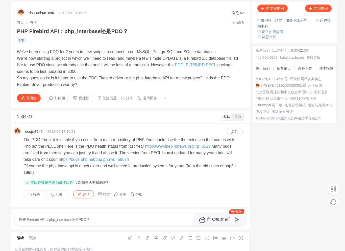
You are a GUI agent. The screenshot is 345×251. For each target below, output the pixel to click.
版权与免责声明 (320, 105)
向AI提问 (318, 8)
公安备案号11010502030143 (283, 85)
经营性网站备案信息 (306, 79)
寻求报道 (326, 68)
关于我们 (263, 68)
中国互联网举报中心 (271, 99)
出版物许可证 (282, 112)
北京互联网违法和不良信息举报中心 (284, 92)
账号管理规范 (295, 105)
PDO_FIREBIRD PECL (195, 65)
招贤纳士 (284, 68)
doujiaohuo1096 (41, 13)
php (21, 40)
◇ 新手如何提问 (270, 32)
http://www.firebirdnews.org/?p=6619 (177, 146)
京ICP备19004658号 (272, 79)
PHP (33, 22)
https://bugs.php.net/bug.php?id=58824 (94, 159)
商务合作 (305, 68)
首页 (20, 22)
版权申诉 (263, 112)
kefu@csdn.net (292, 57)
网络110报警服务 (302, 99)
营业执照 (315, 85)
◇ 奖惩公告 (266, 37)
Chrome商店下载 (269, 105)
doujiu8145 (34, 132)
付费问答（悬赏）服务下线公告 (282, 20)
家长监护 (321, 92)
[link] (20, 22)
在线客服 (313, 57)
